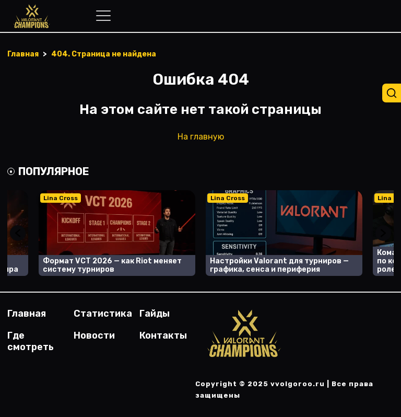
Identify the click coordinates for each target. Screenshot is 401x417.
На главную (201, 137)
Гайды (154, 313)
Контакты (163, 335)
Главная (26, 313)
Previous (18, 233)
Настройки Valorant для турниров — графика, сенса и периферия (279, 265)
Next (383, 233)
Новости (94, 335)
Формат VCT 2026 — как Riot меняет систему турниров (112, 265)
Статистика (103, 313)
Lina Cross (60, 198)
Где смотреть (30, 341)
